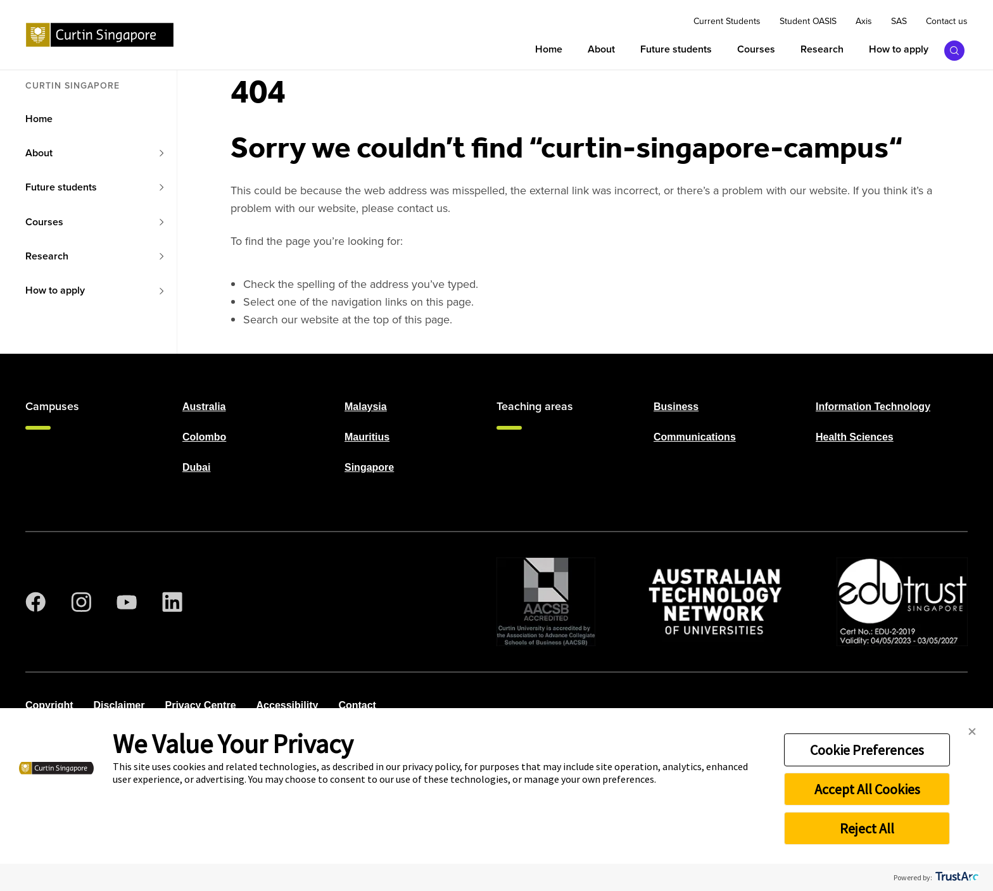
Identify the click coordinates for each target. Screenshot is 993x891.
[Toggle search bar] (955, 50)
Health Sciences (855, 437)
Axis (864, 21)
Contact (357, 705)
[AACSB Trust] (545, 602)
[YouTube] (127, 602)
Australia (203, 406)
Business (676, 406)
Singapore (369, 467)
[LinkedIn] (172, 602)
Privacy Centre (200, 705)
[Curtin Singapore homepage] (99, 34)
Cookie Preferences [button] (867, 750)
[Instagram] (81, 602)
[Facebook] (35, 602)
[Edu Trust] (902, 602)
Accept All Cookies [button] (867, 789)
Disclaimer (119, 705)
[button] (972, 731)
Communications (695, 437)
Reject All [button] (867, 828)
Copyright (49, 705)
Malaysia (366, 406)
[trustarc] (956, 877)
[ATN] (715, 602)
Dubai (196, 467)
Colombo (204, 437)
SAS (899, 21)
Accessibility (287, 705)
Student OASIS (808, 21)
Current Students (727, 21)
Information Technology (873, 406)
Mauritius (367, 437)
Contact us (947, 21)
